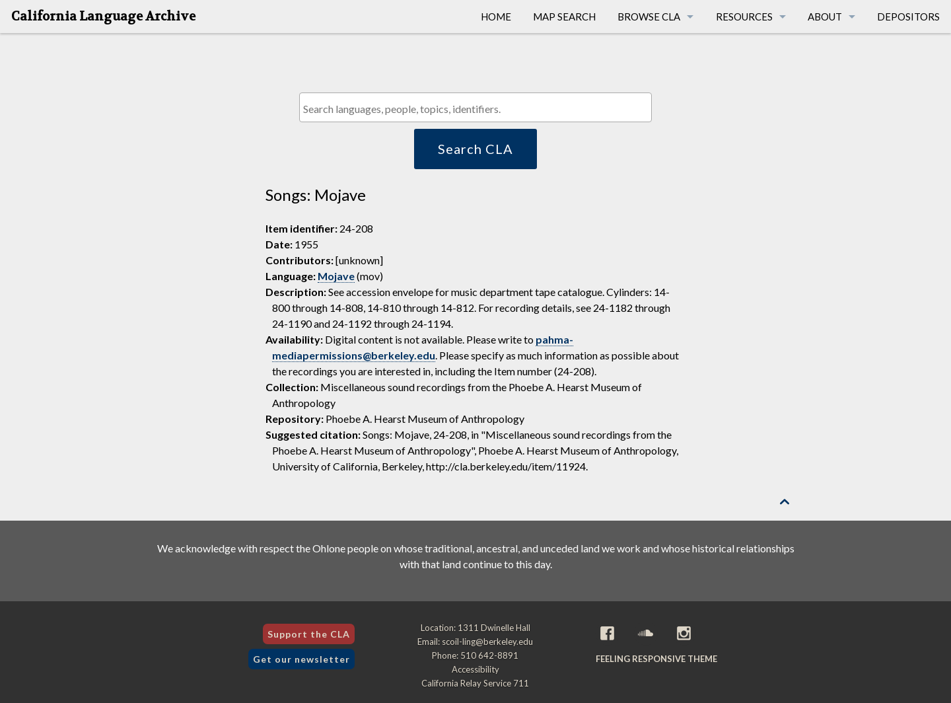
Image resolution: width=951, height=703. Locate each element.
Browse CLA (648, 16)
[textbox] (478, 108)
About (825, 16)
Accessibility (475, 669)
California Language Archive (103, 16)
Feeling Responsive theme (656, 658)
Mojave (336, 276)
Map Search (564, 16)
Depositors (908, 16)
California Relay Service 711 (475, 683)
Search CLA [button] (475, 149)
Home (496, 16)
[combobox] (475, 107)
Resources (744, 16)
